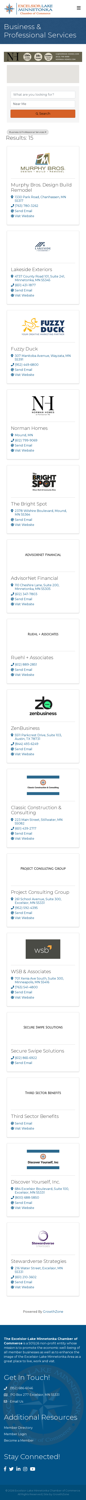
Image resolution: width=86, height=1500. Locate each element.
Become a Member (19, 1440)
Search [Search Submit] (43, 113)
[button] (42, 71)
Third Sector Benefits (35, 1116)
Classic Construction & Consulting (36, 810)
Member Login (15, 1434)
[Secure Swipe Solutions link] (42, 1027)
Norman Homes (29, 428)
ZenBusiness (25, 728)
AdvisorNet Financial (34, 578)
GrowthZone (53, 1312)
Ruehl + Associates (32, 657)
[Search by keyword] (43, 94)
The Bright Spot (29, 504)
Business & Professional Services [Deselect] (27, 132)
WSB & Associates (31, 971)
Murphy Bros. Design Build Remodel (41, 187)
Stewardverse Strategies (38, 1261)
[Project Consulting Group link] (43, 869)
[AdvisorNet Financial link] (43, 555)
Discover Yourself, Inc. (35, 1182)
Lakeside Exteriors (31, 269)
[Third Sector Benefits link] (43, 1093)
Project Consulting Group (40, 892)
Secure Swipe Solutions (37, 1051)
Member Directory (18, 1428)
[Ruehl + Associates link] (43, 634)
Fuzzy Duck (24, 349)
